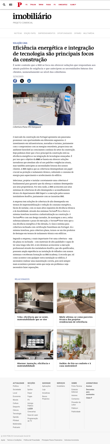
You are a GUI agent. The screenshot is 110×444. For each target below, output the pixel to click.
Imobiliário (61, 386)
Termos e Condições (14, 440)
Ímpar (41, 5)
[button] (17, 106)
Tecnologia (17, 414)
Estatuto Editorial (75, 391)
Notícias (18, 33)
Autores (74, 395)
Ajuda (3, 440)
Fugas (48, 5)
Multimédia (88, 33)
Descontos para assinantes (90, 392)
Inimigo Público (30, 404)
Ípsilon (33, 5)
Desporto (16, 407)
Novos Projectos (45, 397)
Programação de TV (33, 419)
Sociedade (17, 389)
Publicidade (76, 412)
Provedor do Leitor (76, 403)
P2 (26, 5)
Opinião (77, 33)
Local (15, 393)
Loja (44, 389)
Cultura (15, 403)
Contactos (75, 399)
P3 (55, 5)
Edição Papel (30, 33)
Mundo (15, 400)
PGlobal (16, 420)
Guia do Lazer (33, 415)
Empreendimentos (46, 33)
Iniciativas (46, 393)
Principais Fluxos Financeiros (52, 440)
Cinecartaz (62, 5)
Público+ (75, 408)
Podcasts (16, 427)
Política (16, 386)
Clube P (73, 5)
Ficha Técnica (77, 386)
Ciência (16, 410)
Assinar (89, 386)
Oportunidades (64, 33)
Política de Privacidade (32, 440)
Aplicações (46, 386)
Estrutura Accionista (71, 440)
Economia (17, 396)
